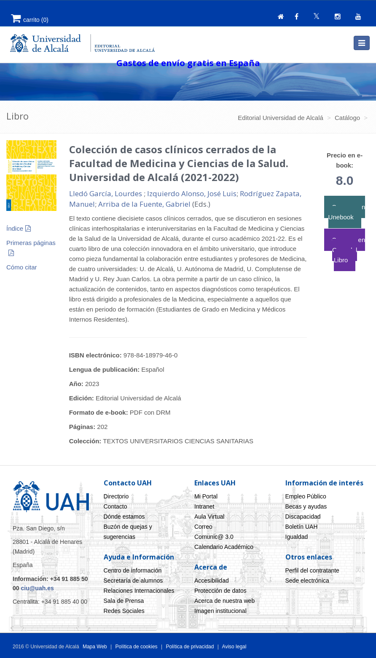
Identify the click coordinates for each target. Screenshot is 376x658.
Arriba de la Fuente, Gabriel (144, 204)
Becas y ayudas (306, 506)
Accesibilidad (211, 580)
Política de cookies (137, 647)
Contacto (115, 506)
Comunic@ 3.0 (214, 536)
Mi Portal (206, 496)
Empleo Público (305, 496)
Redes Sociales (124, 610)
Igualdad (296, 536)
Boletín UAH (301, 526)
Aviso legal (234, 647)
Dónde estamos (124, 516)
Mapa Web (95, 647)
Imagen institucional (220, 610)
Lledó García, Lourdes (106, 193)
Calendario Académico (223, 546)
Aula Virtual (209, 516)
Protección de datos (220, 590)
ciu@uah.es (37, 588)
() (29, 19)
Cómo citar (21, 267)
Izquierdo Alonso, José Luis (191, 193)
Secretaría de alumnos (133, 580)
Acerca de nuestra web (224, 600)
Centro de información (133, 570)
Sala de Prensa (124, 600)
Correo (203, 526)
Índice (14, 228)
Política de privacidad (190, 647)
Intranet (204, 506)
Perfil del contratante (312, 570)
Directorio (116, 496)
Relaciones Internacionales (139, 590)
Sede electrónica (307, 580)
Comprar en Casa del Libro (348, 250)
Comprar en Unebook (346, 212)
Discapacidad (303, 516)
